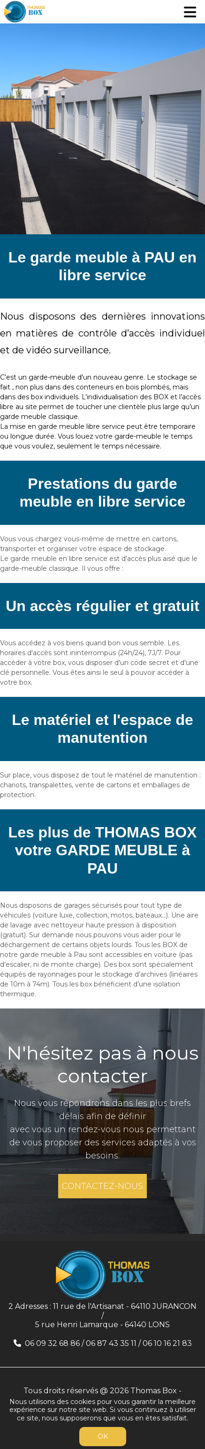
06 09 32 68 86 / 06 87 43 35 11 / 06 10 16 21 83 (108, 1343)
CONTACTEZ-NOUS (102, 1186)
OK (103, 1436)
